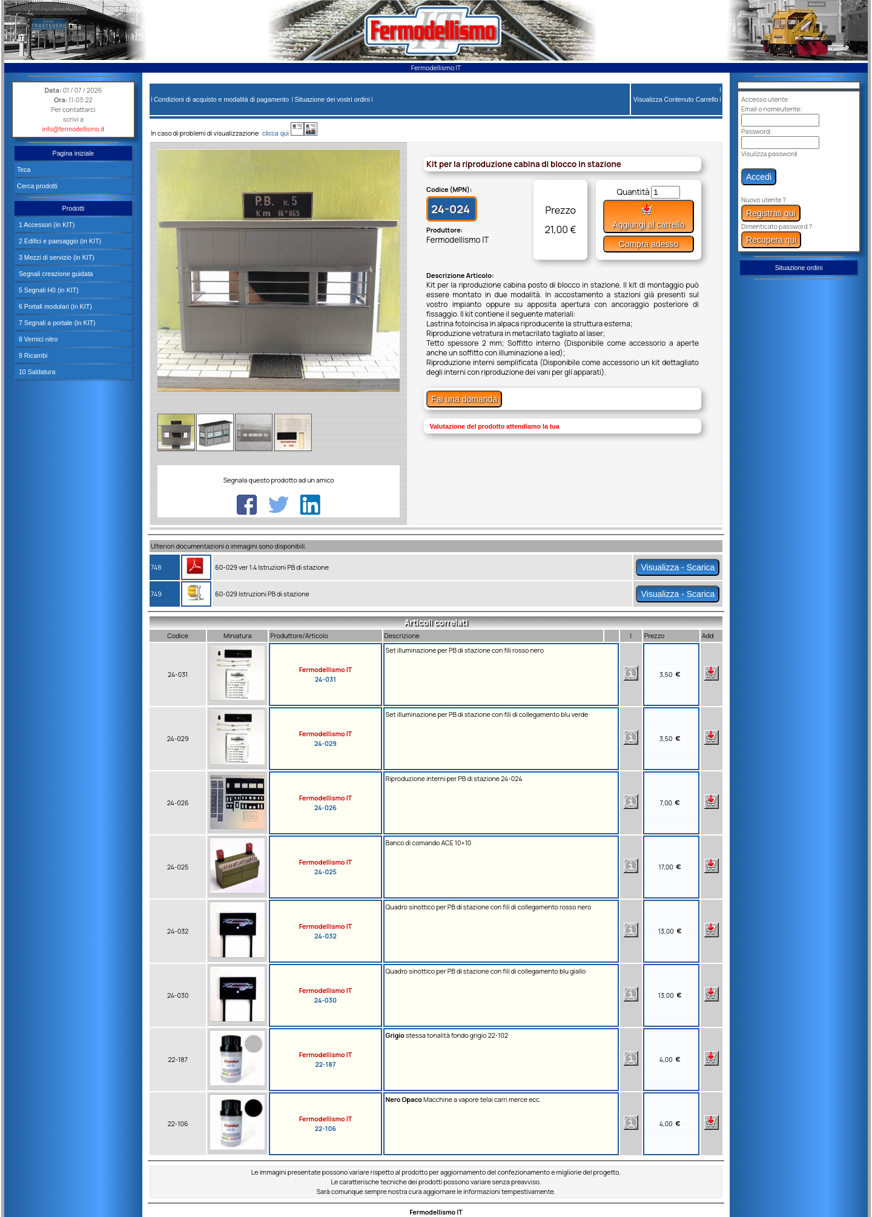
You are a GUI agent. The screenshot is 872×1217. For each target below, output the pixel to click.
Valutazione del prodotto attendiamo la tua (494, 426)
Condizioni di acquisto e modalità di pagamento (221, 99)
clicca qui (281, 133)
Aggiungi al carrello (648, 216)
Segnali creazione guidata (55, 273)
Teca (24, 169)
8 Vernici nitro (37, 339)
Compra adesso (649, 244)
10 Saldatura (36, 371)
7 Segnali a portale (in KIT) (56, 322)
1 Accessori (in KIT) (45, 224)
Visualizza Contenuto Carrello (675, 99)
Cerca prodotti (37, 186)
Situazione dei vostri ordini (331, 99)
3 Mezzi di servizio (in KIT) (55, 257)
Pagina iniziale (73, 153)
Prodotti (73, 208)
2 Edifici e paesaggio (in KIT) (59, 241)
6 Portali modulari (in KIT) (54, 306)
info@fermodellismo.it (73, 129)
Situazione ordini (799, 267)
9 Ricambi (32, 355)
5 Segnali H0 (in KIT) (48, 290)
